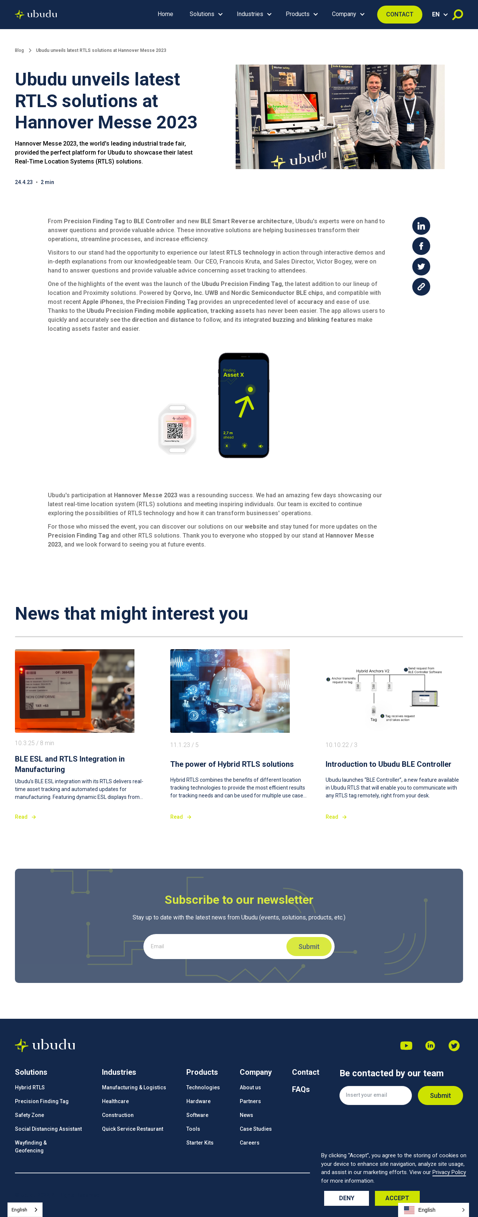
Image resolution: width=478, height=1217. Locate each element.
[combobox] (25, 1209)
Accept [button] (397, 1198)
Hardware (198, 1101)
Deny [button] (346, 1198)
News (246, 1115)
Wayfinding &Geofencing (31, 1147)
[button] (205, 14)
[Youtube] (406, 1046)
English (19, 1210)
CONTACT (399, 14)
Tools (193, 1129)
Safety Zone (29, 1115)
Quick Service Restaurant (132, 1129)
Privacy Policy (449, 1172)
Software (197, 1115)
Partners (250, 1101)
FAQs (301, 1089)
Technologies (203, 1087)
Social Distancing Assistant (48, 1129)
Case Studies (256, 1129)
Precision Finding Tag (42, 1101)
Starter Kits (200, 1143)
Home (165, 14)
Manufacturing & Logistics (134, 1087)
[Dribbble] (430, 1046)
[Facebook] (454, 1046)
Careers (250, 1143)
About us (250, 1087)
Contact (305, 1072)
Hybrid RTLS (30, 1087)
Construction (118, 1115)
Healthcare (115, 1101)
